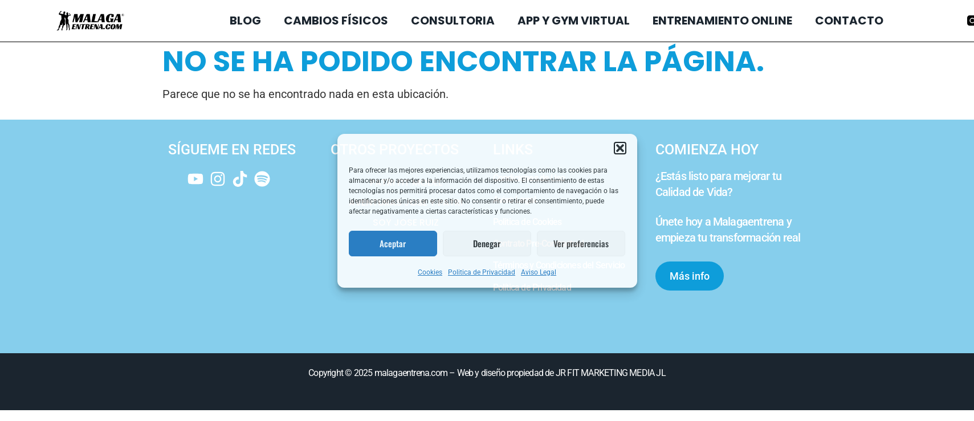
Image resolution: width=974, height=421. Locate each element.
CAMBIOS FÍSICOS (336, 20)
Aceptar (393, 243)
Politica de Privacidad (481, 272)
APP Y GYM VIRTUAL (573, 20)
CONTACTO (849, 20)
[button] (620, 148)
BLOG (245, 20)
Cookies (430, 272)
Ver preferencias (581, 243)
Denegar (486, 243)
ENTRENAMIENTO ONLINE (722, 20)
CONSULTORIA (453, 20)
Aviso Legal (538, 272)
